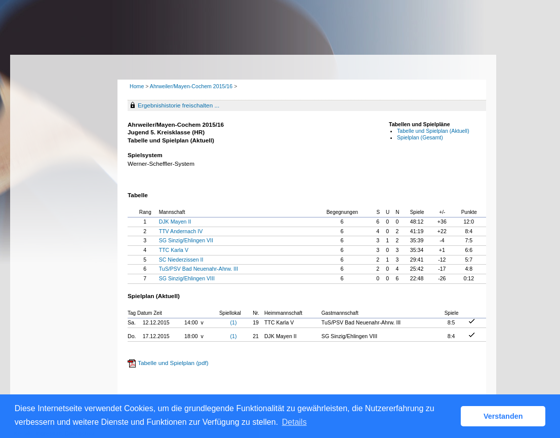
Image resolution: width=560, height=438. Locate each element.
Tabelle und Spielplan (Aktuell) (433, 131)
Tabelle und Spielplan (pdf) (173, 363)
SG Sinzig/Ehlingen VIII (187, 278)
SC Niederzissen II (181, 260)
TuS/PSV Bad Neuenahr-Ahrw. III (198, 269)
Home (137, 86)
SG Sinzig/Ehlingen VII (186, 240)
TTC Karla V (173, 250)
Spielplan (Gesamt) (420, 137)
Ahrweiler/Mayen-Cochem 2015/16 (192, 86)
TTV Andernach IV (181, 231)
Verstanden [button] (503, 416)
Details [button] (294, 422)
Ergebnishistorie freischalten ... (178, 105)
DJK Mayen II (175, 221)
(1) (233, 322)
